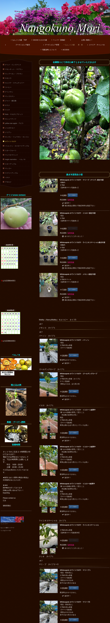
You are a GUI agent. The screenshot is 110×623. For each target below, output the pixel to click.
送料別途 (71, 200)
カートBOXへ (72, 195)
